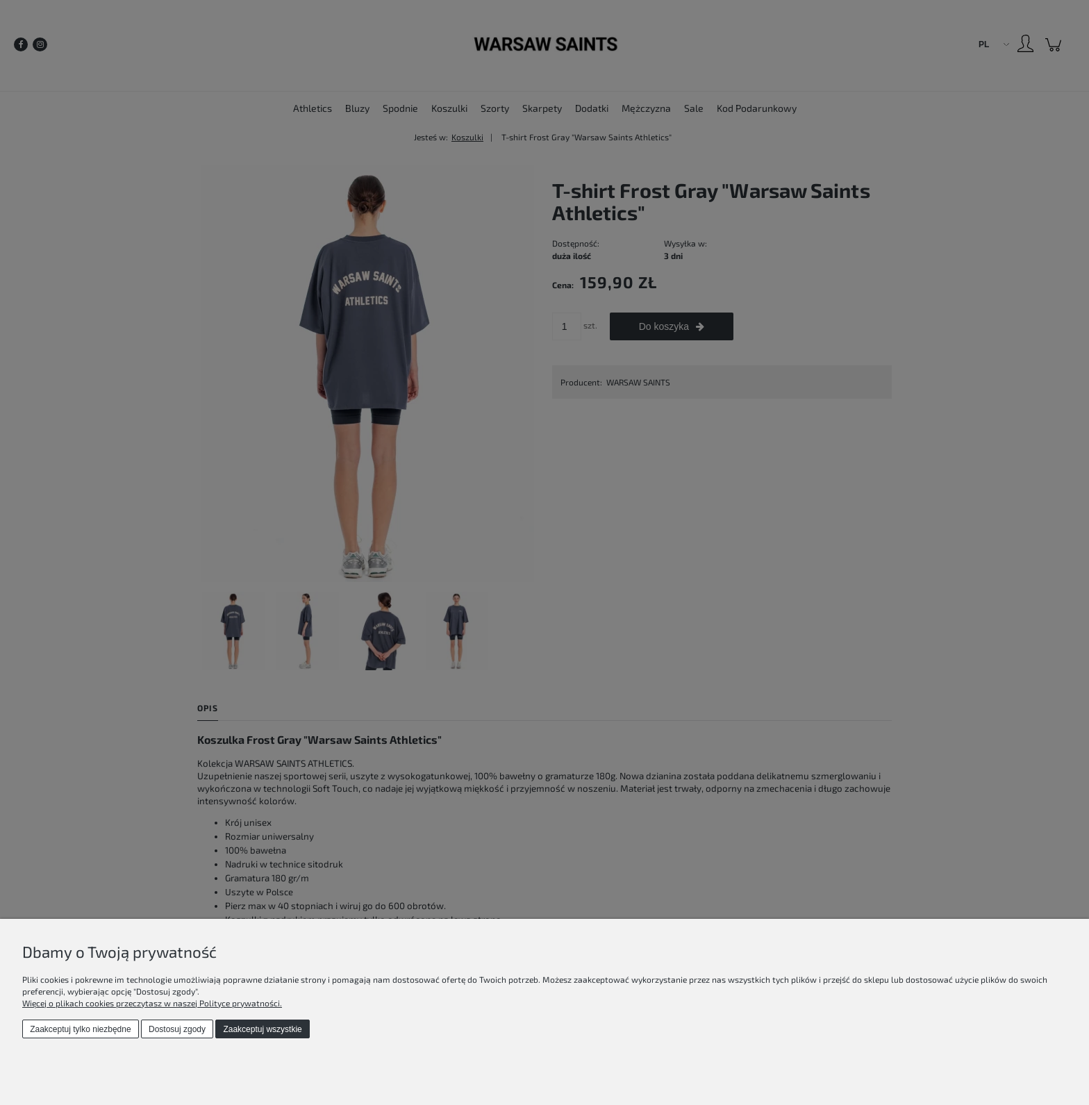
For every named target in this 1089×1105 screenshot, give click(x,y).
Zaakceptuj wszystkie (262, 1029)
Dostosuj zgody (177, 1029)
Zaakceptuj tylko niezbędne (80, 1029)
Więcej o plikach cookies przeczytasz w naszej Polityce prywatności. (152, 1003)
